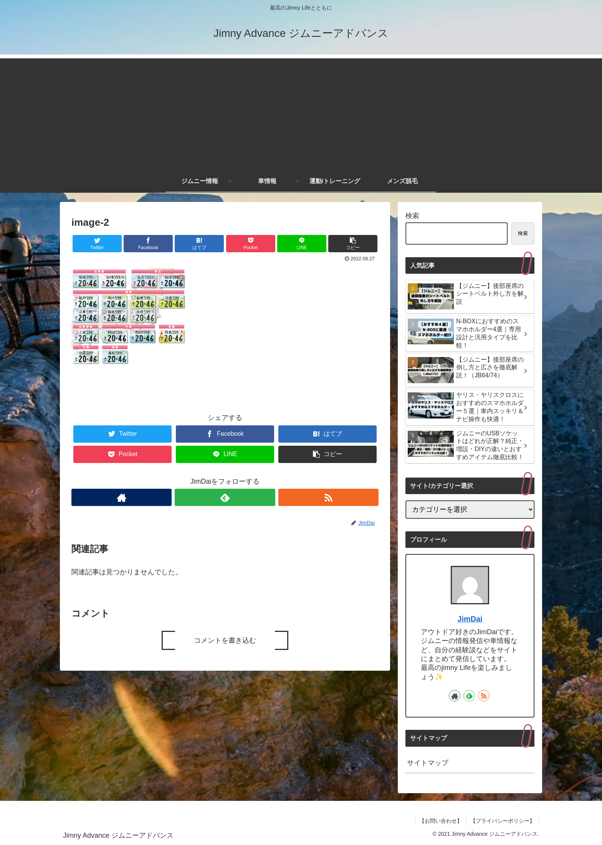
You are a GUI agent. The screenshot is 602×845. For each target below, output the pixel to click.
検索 (412, 216)
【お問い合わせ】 (440, 821)
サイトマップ (427, 763)
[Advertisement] (301, 112)
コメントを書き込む (225, 640)
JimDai (470, 619)
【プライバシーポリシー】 (502, 821)
